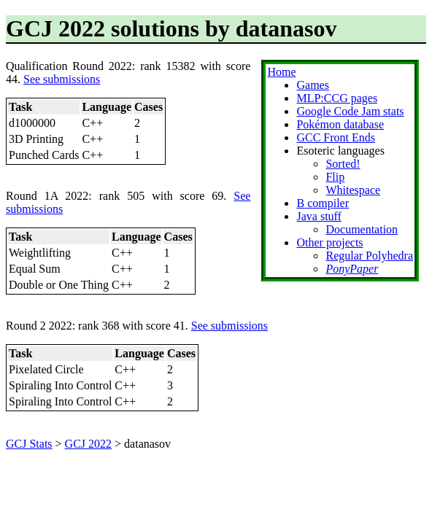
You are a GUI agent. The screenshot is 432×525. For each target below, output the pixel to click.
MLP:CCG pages (336, 98)
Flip (334, 177)
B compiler (322, 203)
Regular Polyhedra (369, 255)
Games (312, 85)
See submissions (61, 79)
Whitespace (352, 190)
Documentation (361, 229)
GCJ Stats (29, 444)
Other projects (329, 242)
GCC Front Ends (335, 137)
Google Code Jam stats (350, 111)
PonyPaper (351, 268)
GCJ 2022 (88, 444)
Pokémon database (340, 124)
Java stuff (318, 216)
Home (281, 72)
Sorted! (342, 164)
